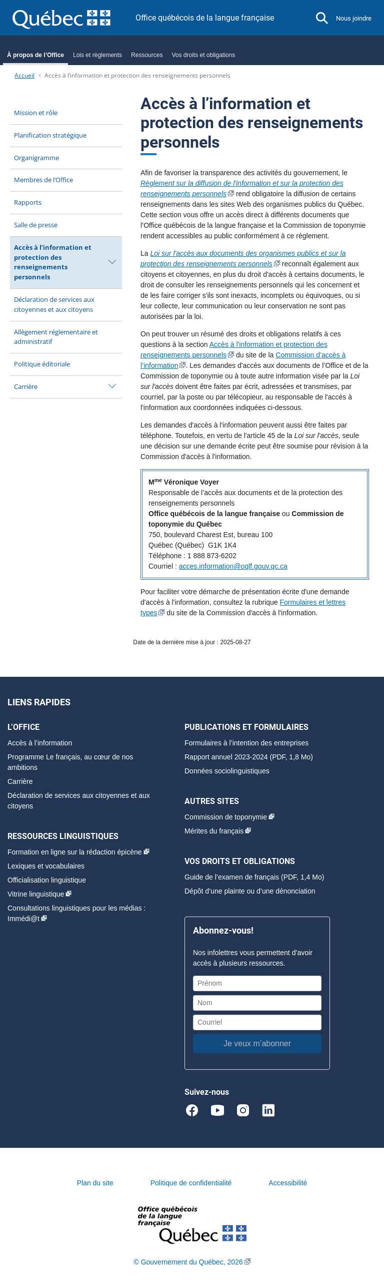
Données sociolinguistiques (227, 771)
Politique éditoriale (42, 363)
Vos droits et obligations (203, 55)
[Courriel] (257, 1022)
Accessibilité (287, 1183)
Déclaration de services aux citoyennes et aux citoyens (54, 304)
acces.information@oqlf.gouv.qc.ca (233, 566)
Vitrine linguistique (36, 894)
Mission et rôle (36, 112)
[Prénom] (257, 983)
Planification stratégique (50, 135)
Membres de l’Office (43, 179)
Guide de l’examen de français (231, 877)
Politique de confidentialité (191, 1183)
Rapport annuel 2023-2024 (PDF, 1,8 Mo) (248, 757)
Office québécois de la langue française (205, 18)
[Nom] (257, 1003)
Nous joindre (354, 18)
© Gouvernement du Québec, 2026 (188, 1262)
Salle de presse (36, 224)
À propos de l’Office (35, 55)
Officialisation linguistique (47, 880)
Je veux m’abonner (257, 1043)
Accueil (24, 75)
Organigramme (36, 157)
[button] (322, 18)
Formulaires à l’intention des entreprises (246, 743)
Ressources (146, 55)
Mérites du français (214, 831)
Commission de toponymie (225, 817)
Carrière (26, 386)
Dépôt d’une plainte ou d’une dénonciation (250, 891)
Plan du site (95, 1183)
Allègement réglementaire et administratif (56, 336)
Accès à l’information (40, 743)
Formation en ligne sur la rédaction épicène (75, 852)
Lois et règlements (97, 55)
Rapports (28, 202)
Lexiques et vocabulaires (46, 866)
